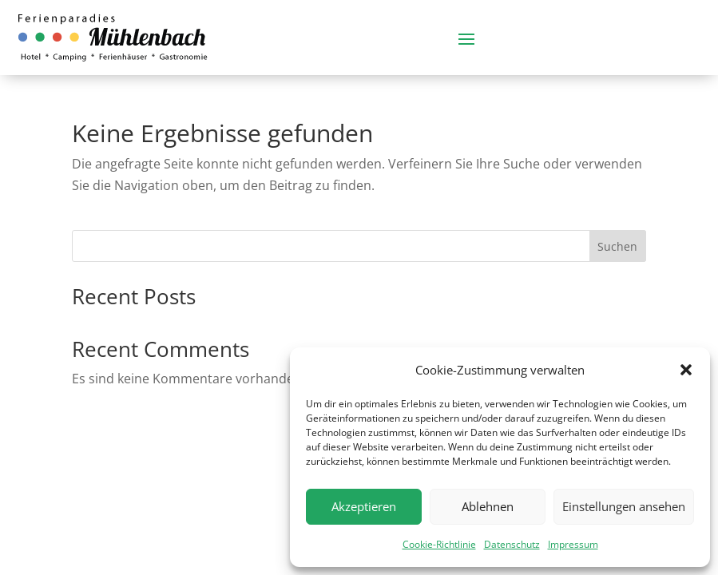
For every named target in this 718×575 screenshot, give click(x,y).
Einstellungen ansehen (623, 506)
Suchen (617, 246)
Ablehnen (488, 506)
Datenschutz (512, 544)
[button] (686, 370)
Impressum (573, 544)
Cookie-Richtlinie (439, 544)
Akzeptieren (363, 506)
